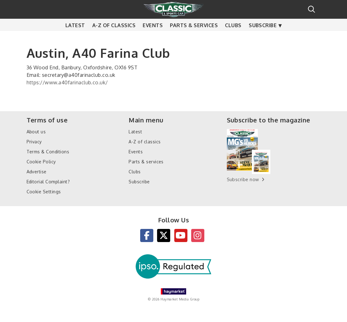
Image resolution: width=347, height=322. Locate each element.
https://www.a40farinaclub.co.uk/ (67, 82)
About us (36, 131)
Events (153, 37)
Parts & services (194, 37)
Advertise (37, 171)
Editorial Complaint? (48, 181)
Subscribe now (243, 179)
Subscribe (263, 37)
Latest (75, 37)
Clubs (233, 37)
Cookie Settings (44, 191)
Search (311, 9)
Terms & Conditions (48, 151)
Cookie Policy (41, 161)
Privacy (34, 141)
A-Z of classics (113, 37)
